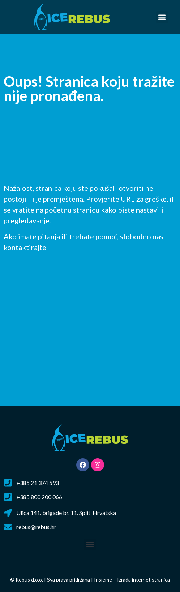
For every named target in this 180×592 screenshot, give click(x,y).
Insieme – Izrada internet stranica (132, 579)
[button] (162, 17)
